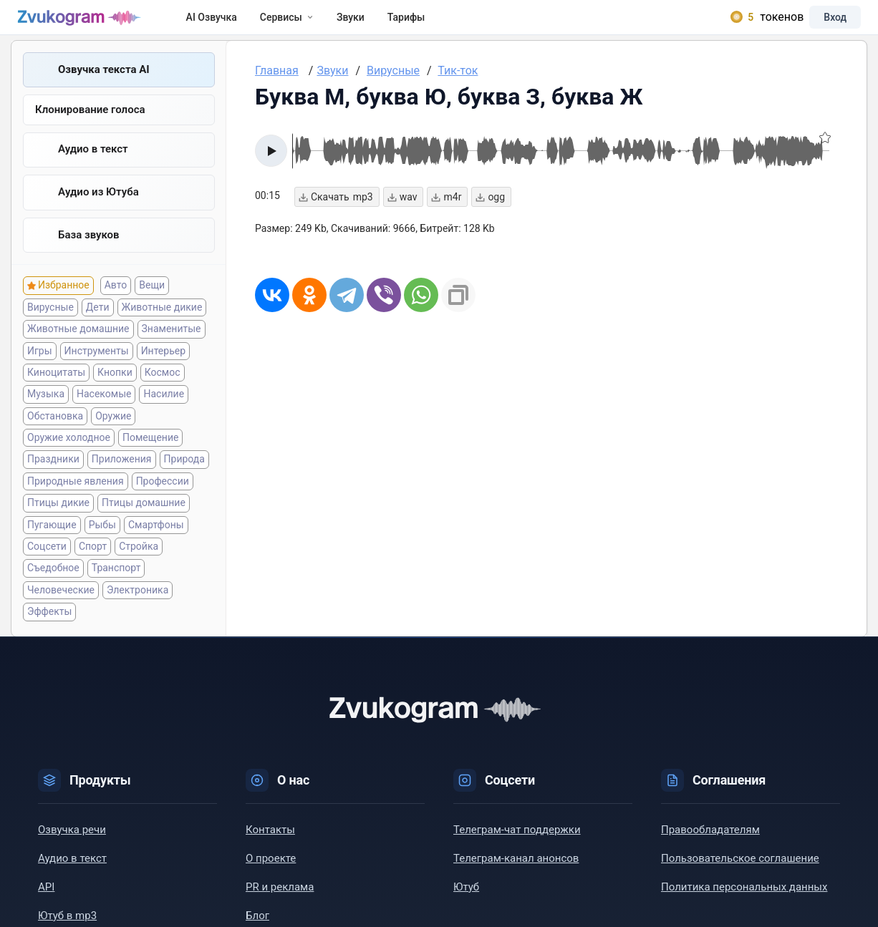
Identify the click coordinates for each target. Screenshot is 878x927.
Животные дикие (162, 320)
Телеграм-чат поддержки (517, 842)
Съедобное (53, 581)
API (46, 899)
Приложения (122, 472)
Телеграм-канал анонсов (516, 871)
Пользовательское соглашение (740, 871)
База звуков (89, 247)
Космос (162, 385)
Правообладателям (710, 842)
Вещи (152, 298)
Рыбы (102, 537)
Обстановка (55, 429)
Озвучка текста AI (104, 80)
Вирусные (50, 320)
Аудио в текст (93, 161)
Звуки (364, 23)
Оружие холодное (68, 450)
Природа (184, 472)
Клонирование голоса (90, 121)
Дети (98, 320)
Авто (116, 298)
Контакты (270, 842)
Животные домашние (78, 341)
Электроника (137, 602)
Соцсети (47, 559)
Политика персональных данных (744, 899)
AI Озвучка (225, 23)
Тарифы (420, 23)
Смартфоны (156, 537)
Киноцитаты (56, 385)
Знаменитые (171, 341)
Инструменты (96, 363)
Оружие (113, 429)
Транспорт (116, 581)
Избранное (64, 298)
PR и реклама (280, 899)
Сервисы (300, 23)
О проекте (271, 871)
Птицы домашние (143, 515)
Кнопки (114, 385)
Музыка (45, 406)
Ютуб (466, 899)
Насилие (163, 406)
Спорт (93, 559)
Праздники (53, 472)
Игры (39, 363)
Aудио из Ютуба (98, 204)
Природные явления (75, 494)
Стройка (138, 559)
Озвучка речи (72, 842)
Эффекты (49, 624)
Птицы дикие (58, 515)
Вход (823, 23)
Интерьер (163, 363)
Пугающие (52, 537)
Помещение (150, 450)
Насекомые (104, 406)
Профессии (162, 494)
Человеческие (61, 602)
